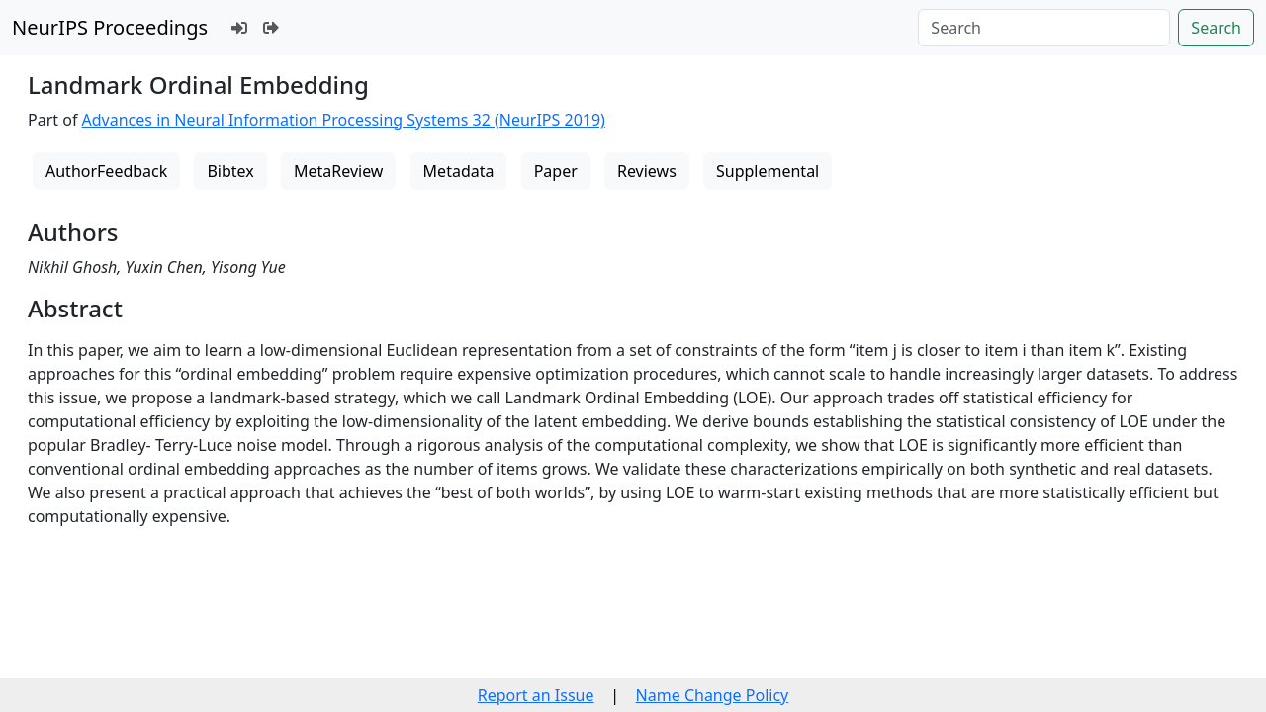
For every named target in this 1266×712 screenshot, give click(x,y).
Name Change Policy (712, 695)
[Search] (1044, 27)
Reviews (647, 171)
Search (1216, 28)
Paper (556, 171)
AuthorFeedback (106, 171)
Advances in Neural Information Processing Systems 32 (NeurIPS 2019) (343, 120)
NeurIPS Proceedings (110, 27)
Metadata (459, 171)
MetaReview (338, 171)
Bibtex (230, 171)
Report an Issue (536, 695)
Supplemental (767, 171)
